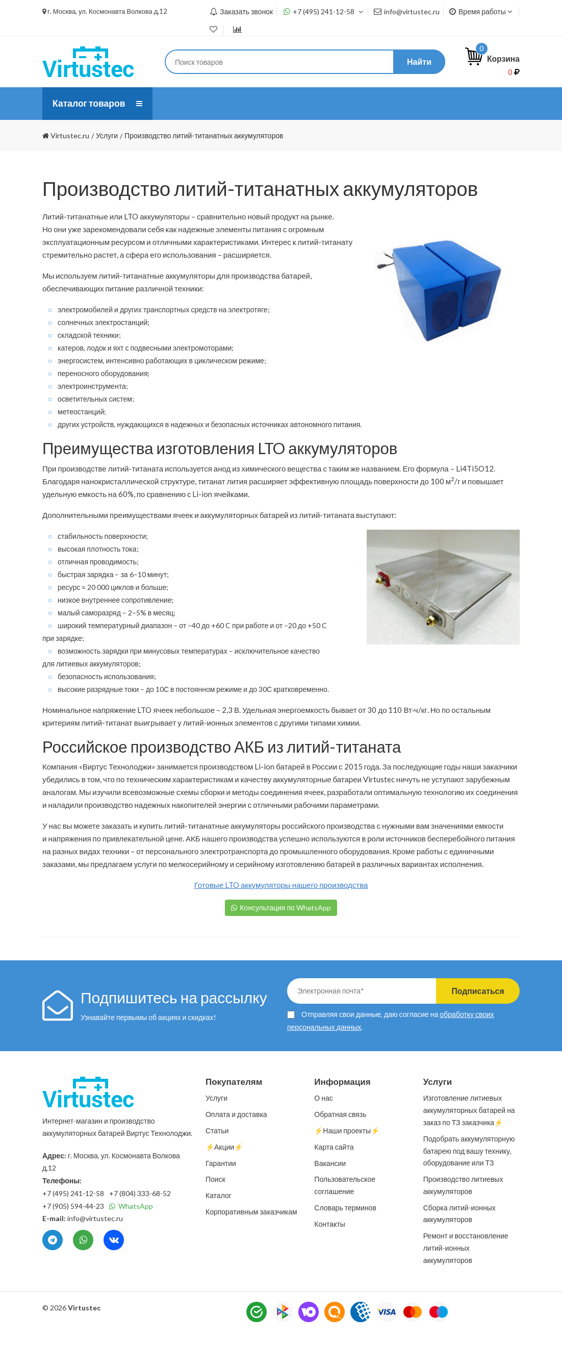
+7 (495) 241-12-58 (323, 11)
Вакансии (330, 1196)
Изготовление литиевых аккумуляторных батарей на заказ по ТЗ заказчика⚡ (469, 1142)
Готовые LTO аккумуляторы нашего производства (281, 917)
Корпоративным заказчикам (251, 1244)
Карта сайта (333, 1179)
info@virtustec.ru (407, 11)
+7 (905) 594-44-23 (73, 1238)
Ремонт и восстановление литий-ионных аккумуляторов (465, 1280)
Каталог (219, 1228)
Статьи (404, 103)
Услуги (237, 103)
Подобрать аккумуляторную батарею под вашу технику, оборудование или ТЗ (469, 1183)
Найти (419, 61)
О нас (181, 103)
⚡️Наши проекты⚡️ (209, 136)
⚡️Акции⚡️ (224, 1179)
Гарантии (221, 1196)
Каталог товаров (90, 103)
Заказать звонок (241, 11)
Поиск (215, 1211)
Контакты (299, 136)
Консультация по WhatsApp (285, 940)
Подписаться (476, 1023)
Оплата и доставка (320, 103)
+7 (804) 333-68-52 (140, 1226)
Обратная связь (340, 1147)
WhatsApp (131, 1238)
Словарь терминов (345, 1240)
